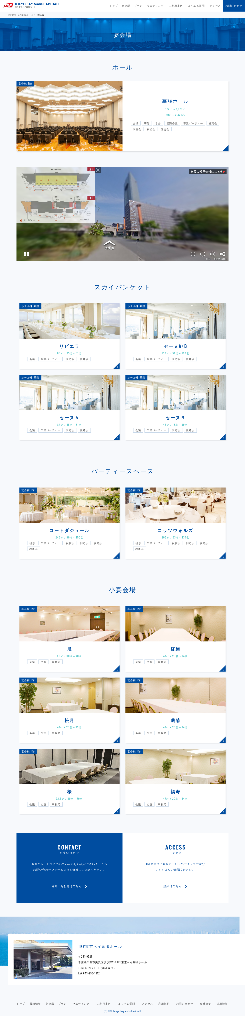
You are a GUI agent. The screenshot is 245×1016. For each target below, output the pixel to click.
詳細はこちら (175, 886)
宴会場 (126, 5)
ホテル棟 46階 (30, 306)
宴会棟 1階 (28, 490)
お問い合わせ (233, 5)
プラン (138, 5)
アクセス (215, 5)
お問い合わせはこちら (69, 886)
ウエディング (155, 5)
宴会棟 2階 (25, 83)
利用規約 (164, 1003)
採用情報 (222, 1003)
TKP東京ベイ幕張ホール (21, 14)
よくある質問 (196, 5)
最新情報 (35, 1003)
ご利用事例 (176, 5)
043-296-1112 (91, 968)
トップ (114, 5)
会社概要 (205, 1003)
